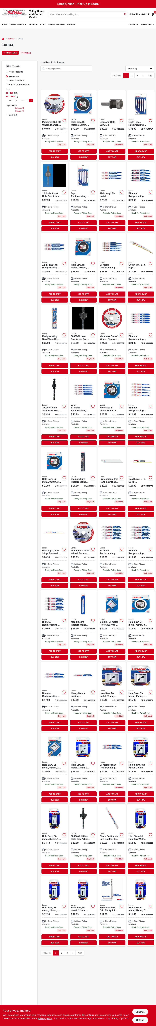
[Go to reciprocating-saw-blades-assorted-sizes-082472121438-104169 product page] (83, 197)
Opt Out (140, 1020)
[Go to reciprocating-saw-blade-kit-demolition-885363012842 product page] (54, 340)
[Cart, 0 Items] (153, 14)
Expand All (19, 111)
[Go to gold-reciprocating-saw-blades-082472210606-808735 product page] (140, 268)
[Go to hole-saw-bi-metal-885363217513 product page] (140, 768)
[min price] (11, 100)
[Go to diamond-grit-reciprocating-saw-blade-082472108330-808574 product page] (83, 482)
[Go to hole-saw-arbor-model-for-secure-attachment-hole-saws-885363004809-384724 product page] (83, 340)
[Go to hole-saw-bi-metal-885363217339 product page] (83, 125)
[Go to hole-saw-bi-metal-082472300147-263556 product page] (140, 911)
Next (150, 76)
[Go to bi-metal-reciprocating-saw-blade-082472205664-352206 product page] (140, 554)
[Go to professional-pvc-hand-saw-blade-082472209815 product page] (112, 482)
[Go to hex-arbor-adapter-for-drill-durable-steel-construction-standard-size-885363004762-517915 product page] (54, 197)
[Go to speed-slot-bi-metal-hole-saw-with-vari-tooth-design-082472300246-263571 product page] (83, 768)
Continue (140, 1012)
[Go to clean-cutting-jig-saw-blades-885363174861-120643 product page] (112, 839)
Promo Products (16, 72)
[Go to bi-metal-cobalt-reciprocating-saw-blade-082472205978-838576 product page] (112, 768)
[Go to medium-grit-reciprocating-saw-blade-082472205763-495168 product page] (83, 625)
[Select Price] (31, 100)
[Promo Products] (7, 72)
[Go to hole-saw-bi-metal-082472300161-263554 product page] (140, 839)
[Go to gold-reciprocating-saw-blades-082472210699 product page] (140, 482)
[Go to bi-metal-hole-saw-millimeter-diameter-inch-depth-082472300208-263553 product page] (83, 911)
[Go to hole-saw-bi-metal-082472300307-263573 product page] (140, 697)
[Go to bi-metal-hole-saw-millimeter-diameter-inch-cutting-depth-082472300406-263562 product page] (112, 625)
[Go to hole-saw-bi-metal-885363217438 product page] (54, 768)
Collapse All (19, 108)
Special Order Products (19, 84)
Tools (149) (13, 115)
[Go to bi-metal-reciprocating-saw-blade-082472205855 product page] (112, 197)
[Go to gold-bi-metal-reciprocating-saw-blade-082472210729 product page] (54, 554)
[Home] (3, 38)
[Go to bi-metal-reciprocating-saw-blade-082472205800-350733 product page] (83, 411)
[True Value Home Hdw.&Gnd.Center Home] (14, 14)
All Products (14, 76)
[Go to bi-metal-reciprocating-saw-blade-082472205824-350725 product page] (112, 268)
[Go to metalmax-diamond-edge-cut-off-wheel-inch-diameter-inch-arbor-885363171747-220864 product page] (54, 125)
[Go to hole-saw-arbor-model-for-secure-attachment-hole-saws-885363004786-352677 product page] (83, 839)
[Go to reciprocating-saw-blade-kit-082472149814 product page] (140, 125)
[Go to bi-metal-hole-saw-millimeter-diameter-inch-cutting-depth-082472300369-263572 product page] (112, 697)
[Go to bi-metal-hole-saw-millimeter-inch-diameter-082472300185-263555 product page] (54, 911)
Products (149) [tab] (10, 53)
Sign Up (145, 14)
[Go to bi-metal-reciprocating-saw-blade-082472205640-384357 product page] (112, 554)
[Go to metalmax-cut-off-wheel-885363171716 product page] (83, 554)
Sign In (134, 14)
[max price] (23, 100)
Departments (17, 25)
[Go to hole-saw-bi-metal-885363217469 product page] (54, 839)
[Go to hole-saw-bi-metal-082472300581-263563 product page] (54, 482)
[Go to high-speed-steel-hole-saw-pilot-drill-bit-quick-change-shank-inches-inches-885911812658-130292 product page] (112, 911)
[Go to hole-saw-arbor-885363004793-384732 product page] (54, 411)
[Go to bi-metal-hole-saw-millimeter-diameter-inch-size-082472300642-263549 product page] (83, 268)
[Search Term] (88, 14)
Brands (71, 25)
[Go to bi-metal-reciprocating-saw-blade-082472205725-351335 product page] (140, 411)
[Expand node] (6, 115)
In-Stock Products (16, 80)
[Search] (125, 14)
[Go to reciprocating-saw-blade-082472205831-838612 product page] (54, 268)
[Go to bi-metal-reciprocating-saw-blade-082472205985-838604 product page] (54, 697)
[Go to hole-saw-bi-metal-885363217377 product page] (140, 625)
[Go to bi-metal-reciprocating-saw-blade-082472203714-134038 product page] (140, 197)
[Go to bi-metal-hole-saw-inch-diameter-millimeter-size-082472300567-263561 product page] (112, 411)
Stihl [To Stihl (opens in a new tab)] (43, 25)
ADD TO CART (55, 151)
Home (4, 25)
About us (133, 25)
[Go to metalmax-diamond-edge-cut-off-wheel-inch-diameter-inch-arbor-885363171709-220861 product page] (112, 340)
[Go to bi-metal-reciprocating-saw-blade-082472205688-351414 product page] (54, 625)
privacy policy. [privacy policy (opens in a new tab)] (45, 1018)
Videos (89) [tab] (26, 53)
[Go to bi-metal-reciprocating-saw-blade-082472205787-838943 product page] (140, 340)
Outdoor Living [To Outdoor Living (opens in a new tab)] (56, 25)
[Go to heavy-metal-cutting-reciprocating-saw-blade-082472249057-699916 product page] (83, 697)
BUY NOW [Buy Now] (55, 157)
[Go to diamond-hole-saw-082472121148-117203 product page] (112, 125)
